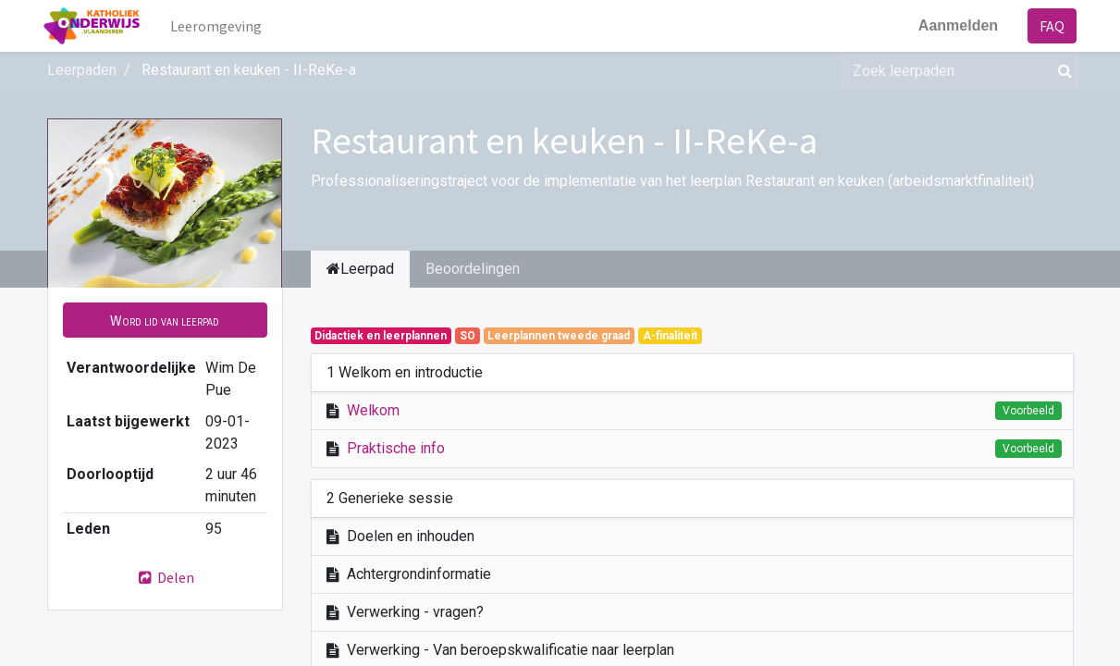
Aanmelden (954, 25)
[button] (165, 320)
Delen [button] (164, 577)
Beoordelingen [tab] (472, 269)
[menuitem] (219, 25)
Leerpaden (82, 70)
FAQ (1049, 26)
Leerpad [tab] (360, 269)
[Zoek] (1061, 70)
